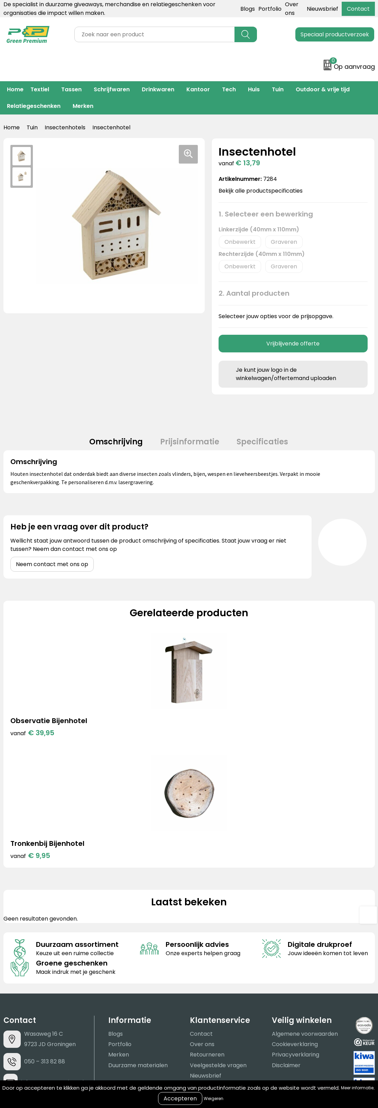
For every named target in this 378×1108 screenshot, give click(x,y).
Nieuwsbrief (322, 9)
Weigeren (213, 1098)
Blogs (247, 9)
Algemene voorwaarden (305, 918)
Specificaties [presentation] (269, 445)
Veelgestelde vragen (218, 949)
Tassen (71, 89)
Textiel (39, 89)
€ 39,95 (32, 740)
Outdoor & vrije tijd (323, 89)
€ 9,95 (123, 740)
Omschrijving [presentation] (109, 445)
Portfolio (270, 9)
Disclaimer (286, 949)
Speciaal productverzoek (335, 34)
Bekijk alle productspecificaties (263, 191)
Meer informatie (357, 1088)
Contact (358, 9)
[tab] (109, 445)
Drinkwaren (158, 89)
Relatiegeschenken (34, 106)
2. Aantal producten (254, 293)
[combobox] (154, 34)
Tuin (278, 89)
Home (15, 89)
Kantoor (198, 89)
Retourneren (207, 939)
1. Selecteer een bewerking (266, 214)
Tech (229, 89)
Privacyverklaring (295, 939)
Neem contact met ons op (52, 571)
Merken (83, 106)
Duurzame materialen (138, 949)
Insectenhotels (65, 127)
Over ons (202, 928)
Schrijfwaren (112, 89)
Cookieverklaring (295, 928)
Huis (254, 89)
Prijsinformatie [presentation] (189, 445)
